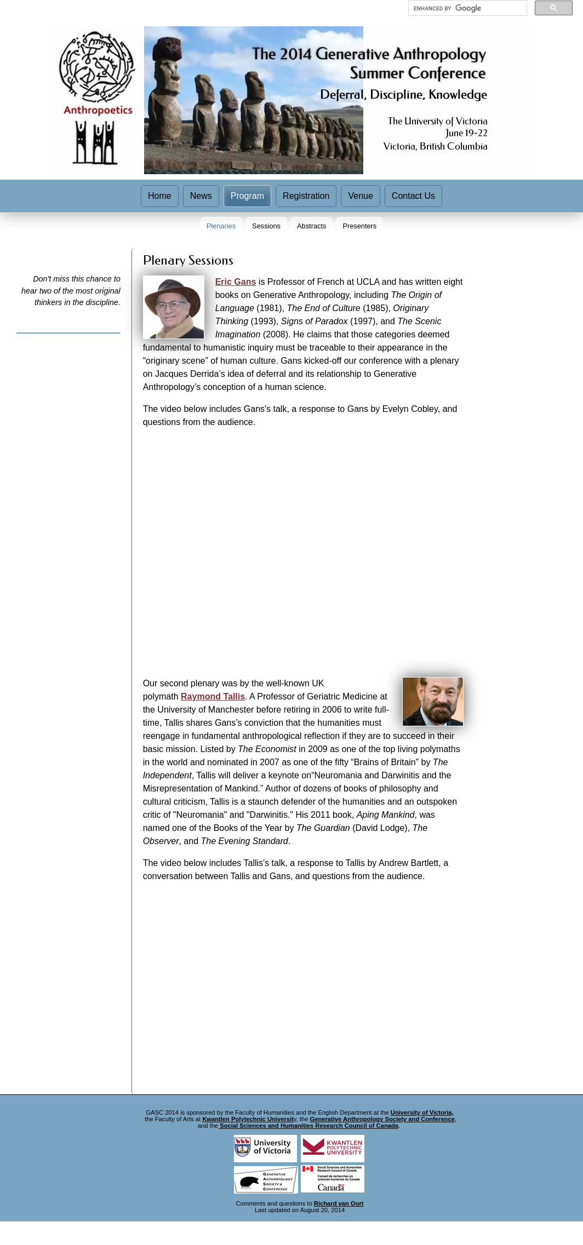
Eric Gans (235, 281)
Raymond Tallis (213, 696)
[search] (466, 8)
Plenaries (221, 226)
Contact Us (413, 195)
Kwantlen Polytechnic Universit (248, 1119)
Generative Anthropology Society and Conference (382, 1119)
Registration (306, 195)
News (201, 195)
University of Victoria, (422, 1112)
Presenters (359, 226)
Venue (360, 195)
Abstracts (311, 226)
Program (247, 195)
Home (160, 195)
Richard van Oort (339, 1203)
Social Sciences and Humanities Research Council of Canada (308, 1125)
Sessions (266, 226)
